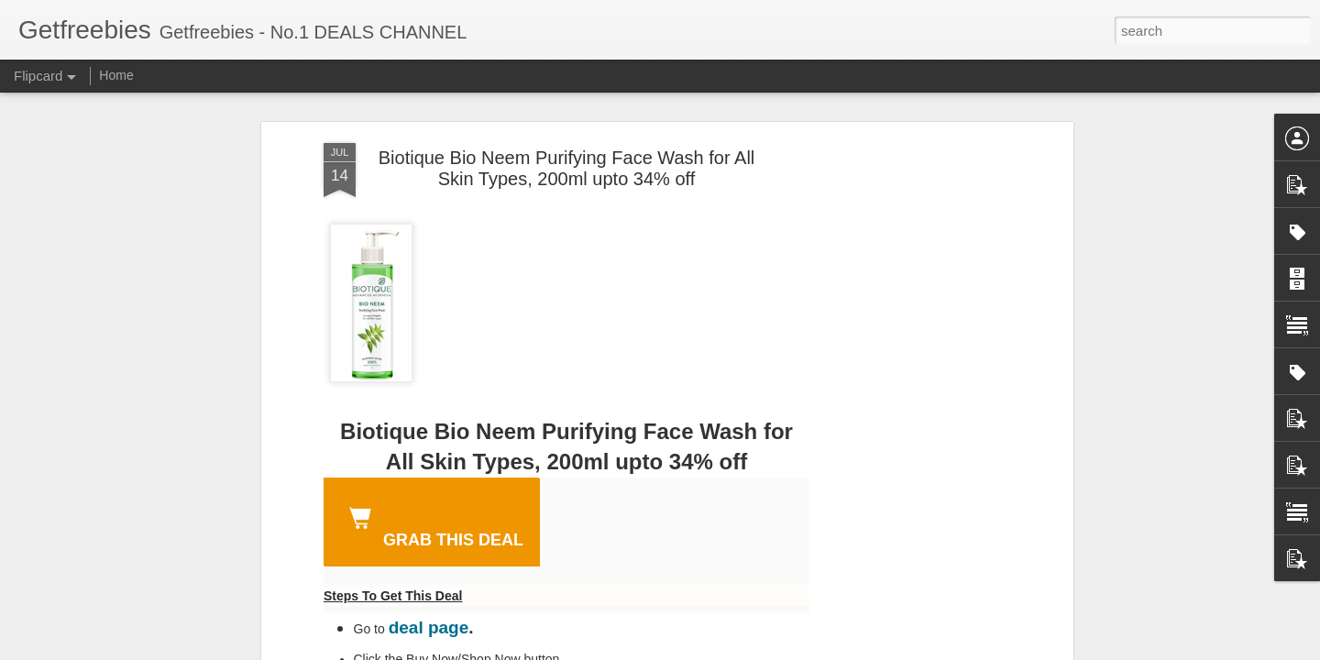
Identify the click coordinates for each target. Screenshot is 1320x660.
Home (116, 75)
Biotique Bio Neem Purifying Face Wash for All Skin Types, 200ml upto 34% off (567, 168)
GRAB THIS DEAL (432, 524)
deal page (429, 627)
